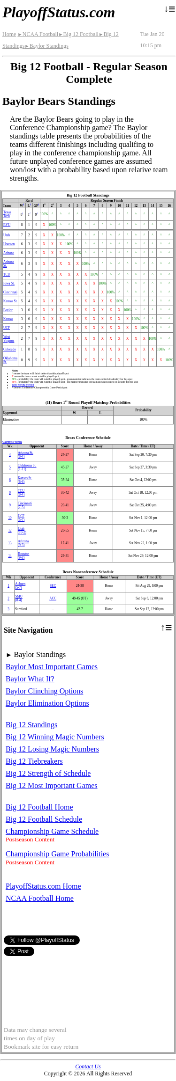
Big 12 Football (78, 34)
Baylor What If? (30, 679)
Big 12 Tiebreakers (34, 761)
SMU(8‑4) (19, 598)
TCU (6, 275)
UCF (6, 328)
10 (9, 518)
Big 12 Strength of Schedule (48, 773)
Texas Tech (7, 214)
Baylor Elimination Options (47, 703)
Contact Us (87, 1066)
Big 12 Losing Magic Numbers (52, 749)
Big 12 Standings (31, 725)
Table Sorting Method (23, 384)
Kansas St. (10, 301)
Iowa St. (9, 283)
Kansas (8, 319)
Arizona (8, 253)
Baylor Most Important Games (52, 667)
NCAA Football (37, 34)
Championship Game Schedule (52, 831)
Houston (9, 244)
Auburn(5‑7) (20, 586)
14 (9, 556)
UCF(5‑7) (21, 518)
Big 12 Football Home (39, 807)
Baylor (8, 310)
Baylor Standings (46, 46)
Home (9, 34)
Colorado (9, 349)
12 (9, 531)
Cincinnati (10, 292)
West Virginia (8, 339)
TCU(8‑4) (21, 493)
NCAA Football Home (40, 898)
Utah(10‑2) (22, 530)
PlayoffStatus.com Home (43, 886)
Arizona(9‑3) (23, 543)
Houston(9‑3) (23, 556)
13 (9, 543)
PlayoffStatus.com (58, 12)
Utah (6, 235)
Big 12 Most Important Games (52, 785)
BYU (6, 225)
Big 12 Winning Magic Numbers (55, 737)
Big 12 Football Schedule (44, 819)
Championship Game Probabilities (57, 854)
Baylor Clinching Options (44, 691)
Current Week (12, 441)
